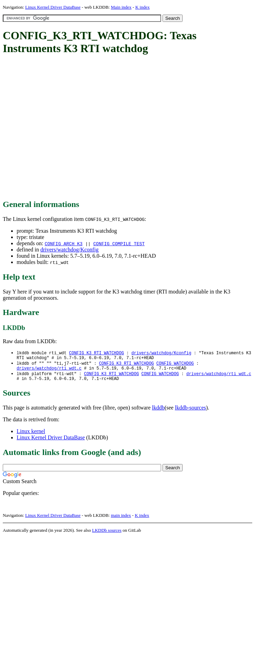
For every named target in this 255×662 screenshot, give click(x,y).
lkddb (158, 412)
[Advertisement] (65, 128)
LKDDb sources (107, 534)
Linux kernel (31, 435)
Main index (121, 7)
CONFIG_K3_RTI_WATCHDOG (96, 353)
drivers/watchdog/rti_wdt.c (49, 371)
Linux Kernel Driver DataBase (53, 7)
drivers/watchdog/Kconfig (69, 250)
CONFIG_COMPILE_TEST (118, 243)
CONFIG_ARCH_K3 (63, 243)
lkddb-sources (190, 412)
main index (121, 519)
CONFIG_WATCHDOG (175, 365)
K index (142, 7)
